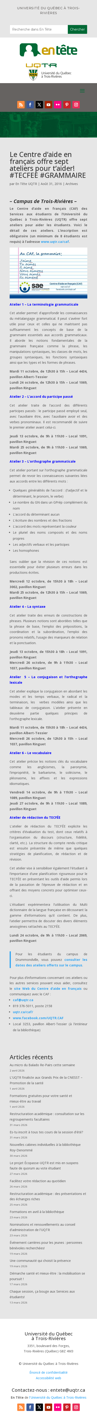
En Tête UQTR (26, 184)
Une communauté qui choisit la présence (40, 1260)
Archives (72, 184)
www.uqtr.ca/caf (55, 241)
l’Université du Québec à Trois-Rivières (57, 1397)
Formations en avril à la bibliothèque (37, 1212)
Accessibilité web (48, 1378)
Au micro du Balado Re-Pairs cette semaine (42, 1065)
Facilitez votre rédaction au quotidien (38, 1181)
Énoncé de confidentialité (48, 1372)
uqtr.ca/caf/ (23, 1012)
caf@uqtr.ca (23, 1000)
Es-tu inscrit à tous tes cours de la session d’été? (46, 1132)
